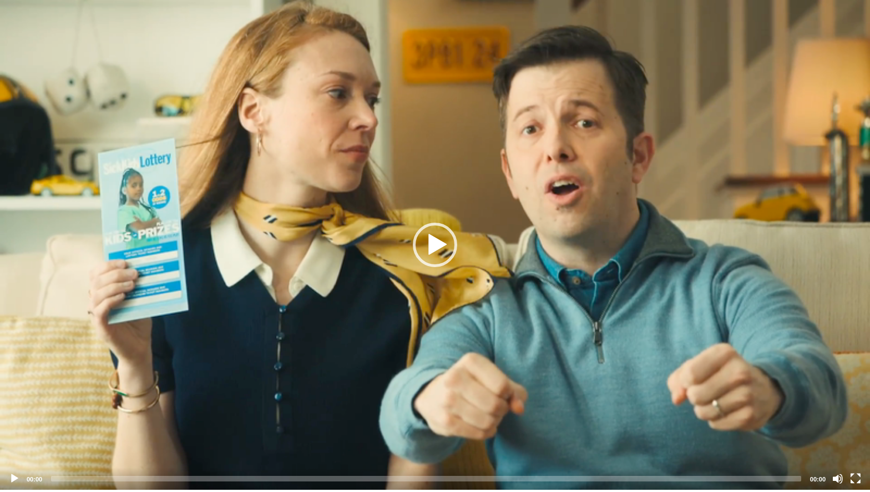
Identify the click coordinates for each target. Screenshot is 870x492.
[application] (435, 245)
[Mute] (837, 478)
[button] (435, 245)
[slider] (426, 478)
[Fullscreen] (855, 478)
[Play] (14, 478)
